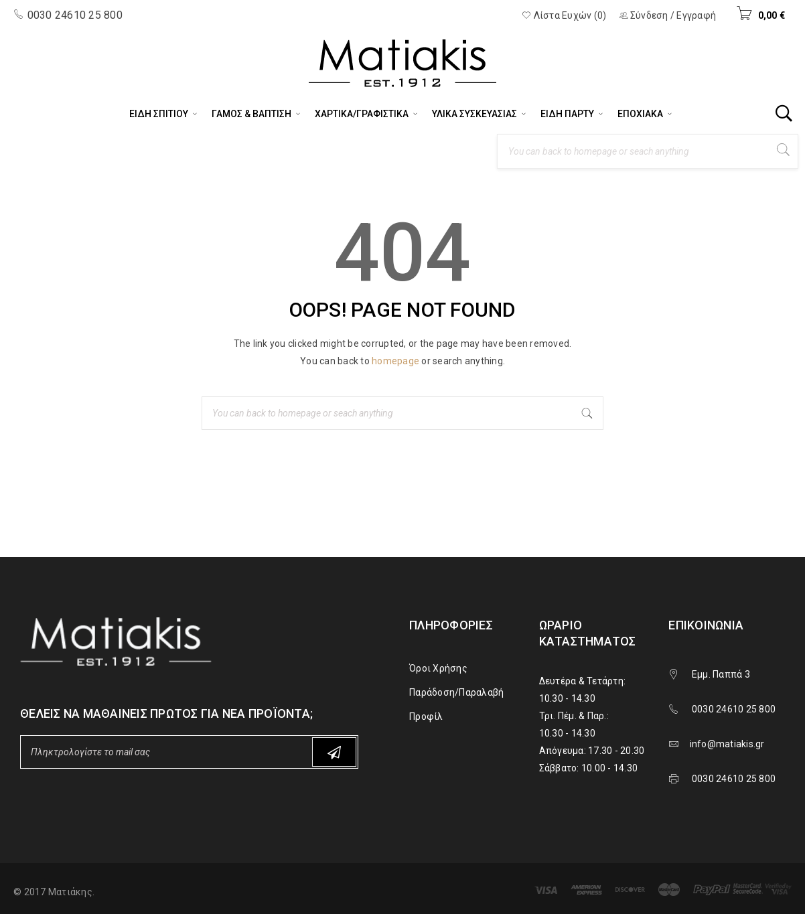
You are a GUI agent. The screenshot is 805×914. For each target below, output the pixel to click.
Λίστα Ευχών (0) (564, 15)
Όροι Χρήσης (438, 668)
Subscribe (334, 752)
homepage (395, 361)
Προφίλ (426, 716)
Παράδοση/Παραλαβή (456, 692)
